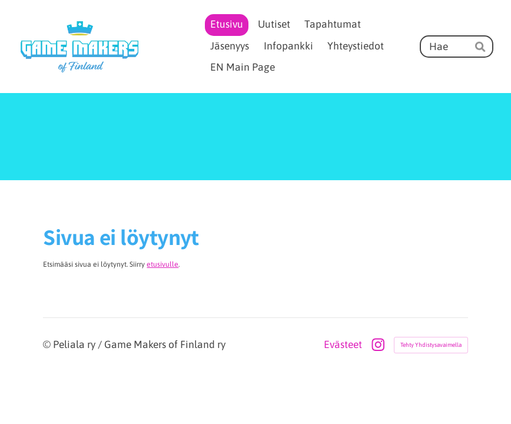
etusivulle (162, 264)
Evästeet (343, 345)
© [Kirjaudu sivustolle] (48, 344)
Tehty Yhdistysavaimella (431, 345)
